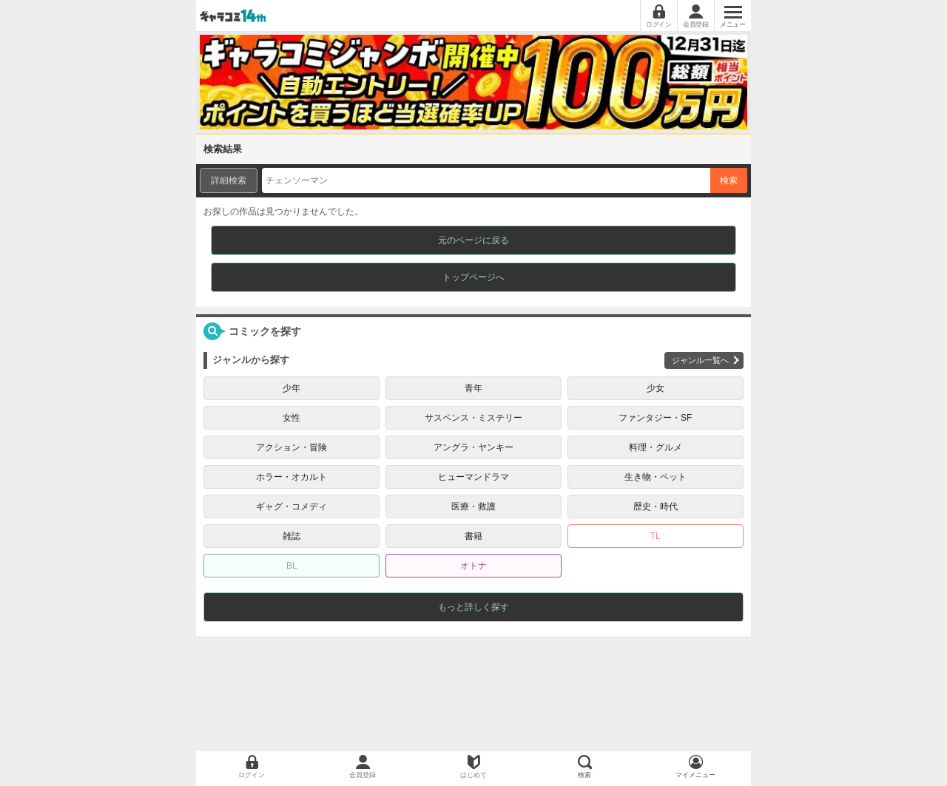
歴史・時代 (655, 506)
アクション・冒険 (291, 447)
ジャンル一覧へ (700, 360)
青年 (473, 388)
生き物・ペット (655, 477)
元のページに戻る (473, 240)
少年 (291, 388)
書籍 (473, 536)
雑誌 (291, 536)
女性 (291, 418)
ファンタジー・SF (655, 418)
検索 (729, 180)
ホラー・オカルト (291, 477)
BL (291, 565)
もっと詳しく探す (473, 607)
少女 (655, 388)
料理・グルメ (655, 447)
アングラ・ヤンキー (473, 447)
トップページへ (473, 277)
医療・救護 (473, 506)
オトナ (473, 565)
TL (655, 536)
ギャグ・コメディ (291, 506)
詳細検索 (228, 180)
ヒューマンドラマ (473, 477)
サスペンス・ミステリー (473, 418)
